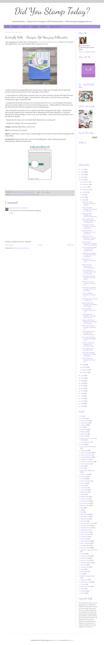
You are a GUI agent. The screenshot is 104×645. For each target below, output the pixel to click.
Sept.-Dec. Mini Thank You (88, 550)
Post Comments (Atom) (21, 248)
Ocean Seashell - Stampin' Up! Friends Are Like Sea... (89, 209)
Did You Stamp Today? (52, 11)
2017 (82, 386)
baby (82, 427)
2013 (82, 396)
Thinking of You (34, 194)
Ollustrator (55, 640)
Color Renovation (86, 455)
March (84, 367)
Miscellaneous (85, 516)
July (83, 195)
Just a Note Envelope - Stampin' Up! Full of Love (89, 338)
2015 (82, 391)
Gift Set (82, 485)
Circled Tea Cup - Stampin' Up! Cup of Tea (89, 360)
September (86, 189)
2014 (82, 393)
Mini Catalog (84, 514)
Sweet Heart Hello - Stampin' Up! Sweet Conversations (89, 220)
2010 (82, 403)
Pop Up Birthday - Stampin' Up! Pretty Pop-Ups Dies (89, 272)
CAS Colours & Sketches (88, 446)
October (85, 187)
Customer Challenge (87, 461)
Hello (19, 194)
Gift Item (83, 483)
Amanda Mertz (85, 45)
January (85, 372)
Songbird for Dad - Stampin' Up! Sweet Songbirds (89, 226)
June (83, 197)
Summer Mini (84, 567)
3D (81, 416)
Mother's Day (84, 519)
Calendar (35, 26)
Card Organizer (85, 442)
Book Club (83, 436)
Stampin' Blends (85, 563)
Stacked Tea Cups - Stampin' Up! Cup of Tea (89, 283)
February (85, 370)
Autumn (83, 425)
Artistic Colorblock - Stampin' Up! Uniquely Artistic (88, 344)
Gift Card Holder (85, 481)
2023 (82, 177)
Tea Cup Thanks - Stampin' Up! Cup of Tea (89, 294)
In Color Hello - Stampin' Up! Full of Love (89, 310)
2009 (82, 406)
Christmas (83, 450)
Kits (81, 510)
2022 (82, 180)
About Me (43, 26)
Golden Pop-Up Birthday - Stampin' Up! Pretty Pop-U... (89, 237)
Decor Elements (85, 464)
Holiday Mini (84, 496)
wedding (83, 591)
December (85, 182)
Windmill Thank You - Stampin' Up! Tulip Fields (89, 277)
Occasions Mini (85, 525)
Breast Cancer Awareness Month (88, 439)
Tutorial (83, 584)
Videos (82, 589)
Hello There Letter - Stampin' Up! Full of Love (89, 327)
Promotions (84, 536)
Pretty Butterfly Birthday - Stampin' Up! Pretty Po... (89, 316)
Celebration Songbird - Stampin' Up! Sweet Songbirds (89, 255)
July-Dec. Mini (84, 505)
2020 (82, 378)
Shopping (15, 26)
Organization (84, 530)
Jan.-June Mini (26, 194)
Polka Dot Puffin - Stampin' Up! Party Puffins (88, 203)
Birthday (83, 432)
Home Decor (84, 499)
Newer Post (9, 245)
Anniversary (84, 423)
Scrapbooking (85, 545)
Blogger (70, 640)
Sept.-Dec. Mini (85, 548)
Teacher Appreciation (87, 576)
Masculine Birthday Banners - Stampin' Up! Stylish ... (89, 354)
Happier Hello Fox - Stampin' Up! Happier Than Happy (89, 321)
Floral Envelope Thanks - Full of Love (89, 299)
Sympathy (83, 571)
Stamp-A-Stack (85, 560)
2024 (82, 174)
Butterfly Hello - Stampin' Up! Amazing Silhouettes (89, 215)
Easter (82, 466)
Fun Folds (83, 476)
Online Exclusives (86, 528)
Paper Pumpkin (85, 534)
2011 (82, 401)
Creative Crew (85, 459)
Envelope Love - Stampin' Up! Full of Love (89, 260)
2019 (82, 381)
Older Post (70, 245)
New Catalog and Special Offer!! (87, 349)
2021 (82, 375)
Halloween (83, 492)
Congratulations (85, 457)
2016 (82, 388)
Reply (11, 213)
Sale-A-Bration (85, 543)
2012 (82, 398)
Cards (82, 444)
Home (7, 26)
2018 (82, 383)
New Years (83, 521)
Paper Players (84, 532)
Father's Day (84, 474)
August (84, 192)
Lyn (11, 208)
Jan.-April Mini (85, 501)
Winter (82, 593)
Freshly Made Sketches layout (48, 42)
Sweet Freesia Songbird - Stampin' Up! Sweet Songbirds (89, 243)
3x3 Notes (83, 418)
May (83, 200)
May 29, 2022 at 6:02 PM (20, 208)
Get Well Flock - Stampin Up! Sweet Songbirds (89, 232)
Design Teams (54, 26)
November (85, 184)
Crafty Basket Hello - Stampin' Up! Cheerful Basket (89, 333)
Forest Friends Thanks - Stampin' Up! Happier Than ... (89, 249)
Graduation (84, 488)
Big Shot (83, 429)
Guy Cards (83, 490)
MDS (82, 512)
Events (82, 468)
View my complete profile (87, 52)
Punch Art (83, 539)
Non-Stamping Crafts (87, 523)
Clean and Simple (86, 453)
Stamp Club (84, 558)
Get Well (83, 479)
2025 (82, 172)
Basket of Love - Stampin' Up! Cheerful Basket (88, 266)
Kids (81, 508)
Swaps (82, 569)
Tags (82, 574)
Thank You (83, 580)
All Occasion (13, 194)
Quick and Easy (85, 541)
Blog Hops (83, 434)
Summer (83, 565)
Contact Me (25, 26)
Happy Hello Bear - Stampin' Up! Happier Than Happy (89, 304)
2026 (82, 169)
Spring (82, 554)
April (84, 365)
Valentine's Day (85, 586)
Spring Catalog (85, 556)
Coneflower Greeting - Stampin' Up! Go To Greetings (89, 289)
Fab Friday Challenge (87, 470)
